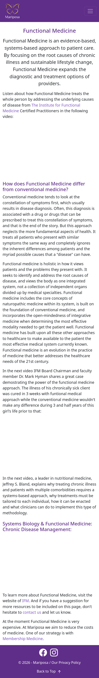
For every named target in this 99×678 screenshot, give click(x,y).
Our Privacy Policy (66, 662)
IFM (25, 600)
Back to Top (49, 671)
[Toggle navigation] (90, 11)
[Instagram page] (54, 652)
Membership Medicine (23, 638)
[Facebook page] (43, 652)
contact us (32, 612)
